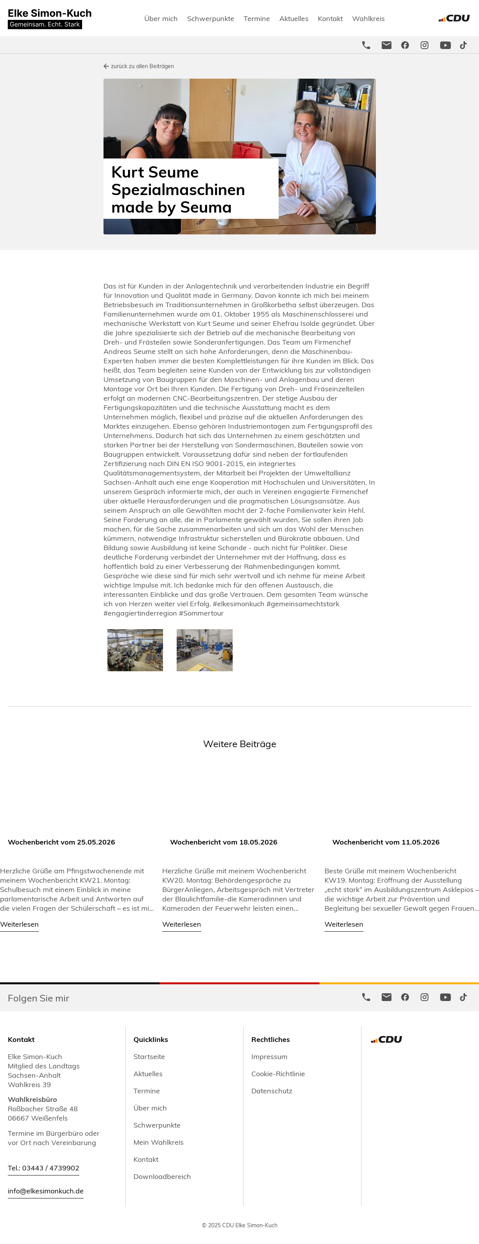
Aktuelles (294, 18)
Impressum (269, 1056)
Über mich (161, 18)
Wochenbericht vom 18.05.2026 (223, 841)
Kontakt (330, 18)
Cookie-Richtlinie (278, 1073)
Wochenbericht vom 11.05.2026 (386, 841)
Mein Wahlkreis (158, 1142)
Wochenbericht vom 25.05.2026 (61, 841)
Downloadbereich (162, 1176)
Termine (257, 18)
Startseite (149, 1056)
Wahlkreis (368, 18)
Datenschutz (271, 1090)
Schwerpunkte (210, 18)
